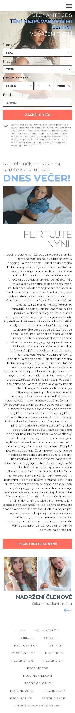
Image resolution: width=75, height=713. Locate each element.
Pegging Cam (54, 691)
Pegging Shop (23, 653)
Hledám (9, 61)
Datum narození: (16, 78)
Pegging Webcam (37, 675)
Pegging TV (54, 653)
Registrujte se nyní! (37, 544)
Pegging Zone (22, 691)
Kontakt (54, 645)
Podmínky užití (47, 630)
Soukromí (26, 638)
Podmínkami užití (35, 127)
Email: (7, 95)
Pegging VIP (53, 660)
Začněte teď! (37, 115)
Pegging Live (21, 698)
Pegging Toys (22, 660)
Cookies (20, 130)
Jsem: (7, 45)
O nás (20, 630)
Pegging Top (37, 668)
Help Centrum (26, 645)
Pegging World (37, 683)
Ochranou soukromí (59, 127)
